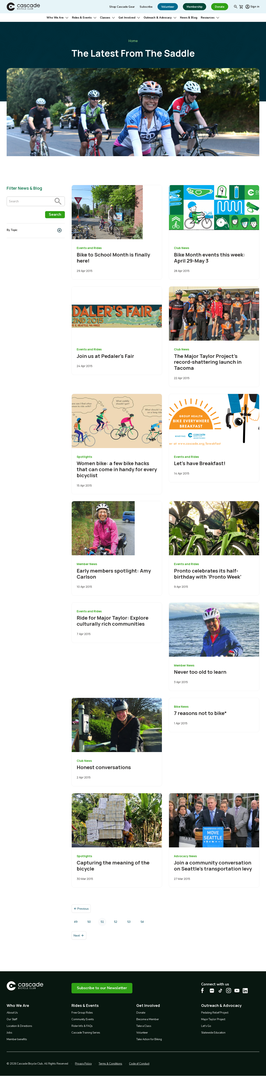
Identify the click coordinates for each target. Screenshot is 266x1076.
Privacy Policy (83, 1064)
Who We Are (55, 18)
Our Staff (12, 1019)
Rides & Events (82, 18)
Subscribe (146, 7)
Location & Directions (19, 1026)
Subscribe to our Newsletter (102, 987)
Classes (105, 18)
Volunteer (142, 1033)
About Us (12, 1013)
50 (90, 922)
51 (103, 923)
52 (117, 922)
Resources (207, 18)
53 (130, 922)
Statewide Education (213, 1033)
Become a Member (147, 1019)
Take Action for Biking (149, 1039)
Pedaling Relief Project (214, 1013)
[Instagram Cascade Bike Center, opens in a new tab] (228, 990)
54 (143, 922)
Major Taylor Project (213, 1019)
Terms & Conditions (110, 1064)
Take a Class (143, 1026)
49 (77, 922)
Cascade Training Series (85, 1033)
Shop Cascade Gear (122, 7)
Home (133, 41)
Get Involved (126, 18)
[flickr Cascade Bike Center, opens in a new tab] (211, 990)
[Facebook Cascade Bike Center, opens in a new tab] (203, 990)
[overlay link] (117, 232)
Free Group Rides (82, 1013)
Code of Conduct (139, 1064)
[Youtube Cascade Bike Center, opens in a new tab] (236, 990)
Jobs (9, 1033)
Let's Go (206, 1026)
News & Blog (188, 18)
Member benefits (17, 1039)
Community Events (82, 1019)
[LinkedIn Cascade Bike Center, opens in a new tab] (245, 990)
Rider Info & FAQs (82, 1026)
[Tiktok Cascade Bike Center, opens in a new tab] (220, 990)
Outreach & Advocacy (158, 18)
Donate (140, 1013)
